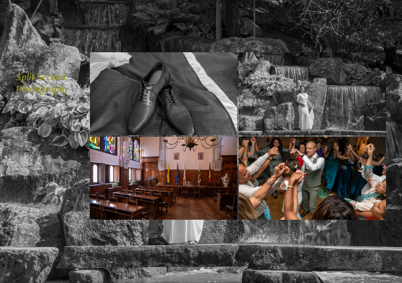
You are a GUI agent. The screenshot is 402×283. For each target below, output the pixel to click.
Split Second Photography (42, 82)
